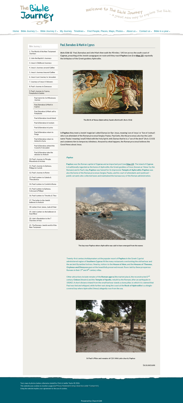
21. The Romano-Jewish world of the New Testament (43, 226)
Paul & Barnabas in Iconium (44, 123)
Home (16, 31)
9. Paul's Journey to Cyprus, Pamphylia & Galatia (39, 92)
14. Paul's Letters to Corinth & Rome (42, 184)
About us (131, 31)
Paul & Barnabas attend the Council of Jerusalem (44, 147)
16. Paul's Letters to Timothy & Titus (42, 196)
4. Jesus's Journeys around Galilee (42, 68)
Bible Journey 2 (48, 31)
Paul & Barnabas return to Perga (43, 133)
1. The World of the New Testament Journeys (42, 52)
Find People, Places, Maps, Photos (105, 31)
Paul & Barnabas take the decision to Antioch (43, 153)
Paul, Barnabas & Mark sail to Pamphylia (45, 112)
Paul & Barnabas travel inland (45, 118)
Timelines (78, 31)
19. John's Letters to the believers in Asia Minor (42, 213)
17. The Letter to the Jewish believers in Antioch (39, 201)
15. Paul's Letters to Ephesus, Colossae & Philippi (40, 190)
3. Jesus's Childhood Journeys (40, 63)
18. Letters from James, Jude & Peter (43, 207)
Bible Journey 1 (29, 31)
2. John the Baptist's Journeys (40, 58)
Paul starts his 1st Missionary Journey (45, 99)
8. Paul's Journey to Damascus (40, 86)
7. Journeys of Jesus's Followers (41, 82)
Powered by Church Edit (91, 401)
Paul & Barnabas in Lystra (43, 128)
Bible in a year (161, 31)
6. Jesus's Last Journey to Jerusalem (42, 77)
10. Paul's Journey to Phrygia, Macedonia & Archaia (40, 160)
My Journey (66, 31)
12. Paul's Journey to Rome (39, 173)
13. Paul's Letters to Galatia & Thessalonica (40, 178)
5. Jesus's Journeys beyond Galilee (42, 72)
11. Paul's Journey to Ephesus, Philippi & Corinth (40, 167)
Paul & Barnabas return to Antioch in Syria (43, 140)
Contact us (144, 31)
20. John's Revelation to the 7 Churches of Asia (40, 219)
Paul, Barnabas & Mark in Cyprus (43, 106)
